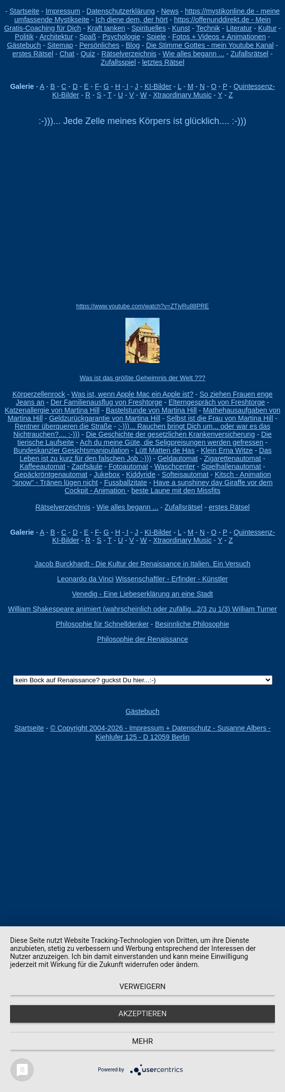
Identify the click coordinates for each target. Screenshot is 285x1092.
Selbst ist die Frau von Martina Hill (220, 418)
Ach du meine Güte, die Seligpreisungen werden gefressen (171, 442)
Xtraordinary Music (182, 95)
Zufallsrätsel (249, 54)
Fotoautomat (128, 466)
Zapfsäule (86, 466)
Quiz (88, 54)
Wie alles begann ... (193, 54)
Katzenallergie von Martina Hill (52, 410)
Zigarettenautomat (232, 458)
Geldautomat (178, 458)
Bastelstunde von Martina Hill (151, 410)
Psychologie (121, 37)
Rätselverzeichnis (129, 54)
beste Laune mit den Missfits (175, 491)
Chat (67, 54)
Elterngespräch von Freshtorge (217, 402)
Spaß (87, 37)
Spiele (156, 37)
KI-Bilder (158, 86)
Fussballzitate (125, 482)
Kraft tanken (106, 28)
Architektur (56, 37)
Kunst (181, 28)
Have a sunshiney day (188, 482)
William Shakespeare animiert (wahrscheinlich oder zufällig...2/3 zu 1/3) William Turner (142, 609)
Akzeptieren (142, 1013)
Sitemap (60, 45)
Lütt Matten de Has (165, 450)
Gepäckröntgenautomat (50, 474)
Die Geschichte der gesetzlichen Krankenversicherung (170, 434)
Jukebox (107, 474)
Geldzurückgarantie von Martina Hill (105, 418)
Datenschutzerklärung (120, 11)
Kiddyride (140, 474)
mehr (142, 1041)
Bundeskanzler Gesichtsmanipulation (71, 450)
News (170, 11)
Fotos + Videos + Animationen (219, 37)
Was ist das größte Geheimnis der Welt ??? (143, 378)
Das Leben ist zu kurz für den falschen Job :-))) (145, 454)
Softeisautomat (185, 474)
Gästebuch (24, 45)
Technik (208, 28)
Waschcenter (174, 466)
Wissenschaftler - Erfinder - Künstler (171, 579)
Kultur (267, 28)
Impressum (63, 11)
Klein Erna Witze (226, 450)
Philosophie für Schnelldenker (102, 624)
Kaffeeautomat (42, 466)
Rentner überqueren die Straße (63, 426)
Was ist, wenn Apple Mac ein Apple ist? (132, 394)
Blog (133, 45)
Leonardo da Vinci (85, 579)
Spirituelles (148, 28)
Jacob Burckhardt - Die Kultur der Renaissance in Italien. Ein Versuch (142, 564)
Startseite (24, 11)
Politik (24, 37)
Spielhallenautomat (231, 466)
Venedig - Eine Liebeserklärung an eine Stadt (142, 594)
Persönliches (99, 45)
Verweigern (142, 986)
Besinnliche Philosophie (192, 624)
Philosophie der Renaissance (142, 639)
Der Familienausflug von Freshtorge (107, 402)
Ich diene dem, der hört (131, 20)
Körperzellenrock (39, 394)
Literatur (239, 28)
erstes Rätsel (32, 54)
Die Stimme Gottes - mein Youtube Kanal (209, 45)
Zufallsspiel (118, 62)
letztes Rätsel (163, 62)
